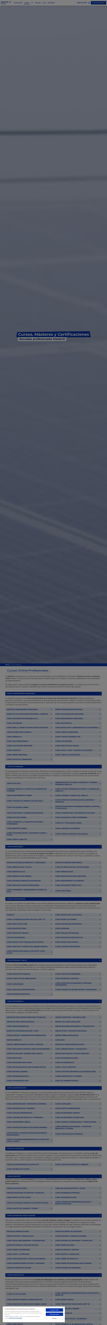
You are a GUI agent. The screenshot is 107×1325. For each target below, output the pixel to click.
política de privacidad (15, 1318)
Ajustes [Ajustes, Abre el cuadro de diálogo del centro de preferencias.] (54, 1318)
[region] (34, 1314)
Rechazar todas (54, 1314)
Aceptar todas (54, 1310)
